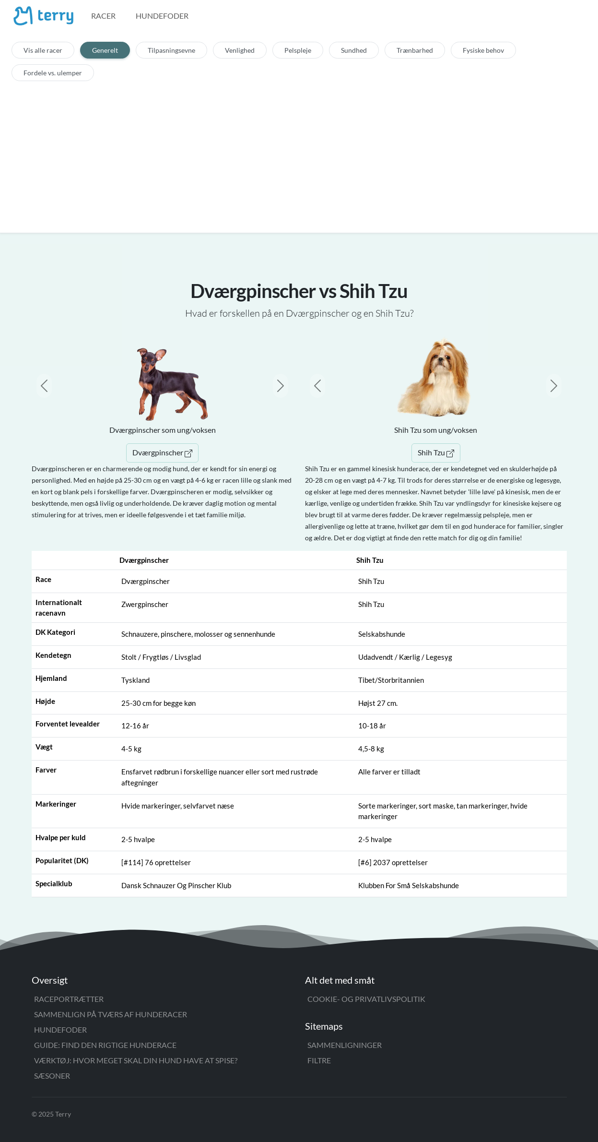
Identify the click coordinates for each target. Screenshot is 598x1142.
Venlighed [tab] (240, 50)
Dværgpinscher (162, 452)
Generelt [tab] (105, 50)
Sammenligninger (344, 1044)
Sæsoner (52, 1075)
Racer (103, 15)
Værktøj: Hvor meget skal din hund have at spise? (135, 1060)
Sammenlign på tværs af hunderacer (110, 1014)
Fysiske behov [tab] (483, 50)
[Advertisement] (299, 153)
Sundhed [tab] (354, 50)
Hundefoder (162, 15)
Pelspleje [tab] (297, 50)
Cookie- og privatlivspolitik (366, 998)
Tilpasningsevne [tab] (171, 50)
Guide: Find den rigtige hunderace (105, 1044)
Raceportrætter (69, 998)
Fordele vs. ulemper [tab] (52, 73)
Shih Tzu (436, 452)
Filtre (319, 1060)
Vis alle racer (42, 50)
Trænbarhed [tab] (415, 50)
